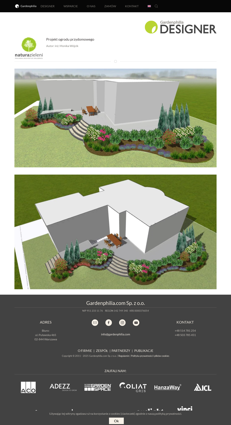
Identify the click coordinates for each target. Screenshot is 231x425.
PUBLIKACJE (143, 351)
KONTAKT (132, 6)
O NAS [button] (91, 6)
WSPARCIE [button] (71, 6)
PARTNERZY (121, 351)
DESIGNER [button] (48, 6)
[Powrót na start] (25, 6)
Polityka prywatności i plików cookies (150, 355)
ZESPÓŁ (102, 351)
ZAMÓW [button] (110, 6)
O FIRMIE (85, 351)
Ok (116, 421)
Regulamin (123, 355)
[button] (156, 6)
